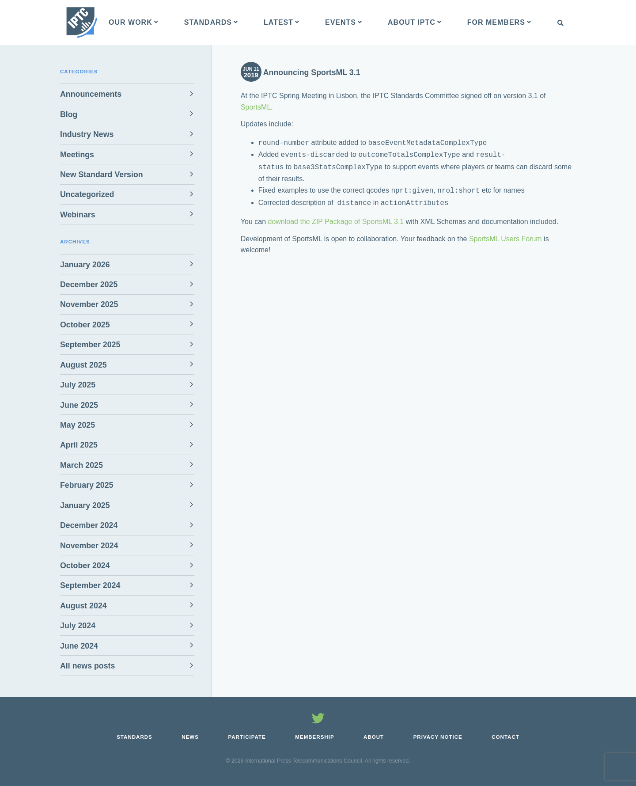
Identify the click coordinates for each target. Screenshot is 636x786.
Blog (68, 114)
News (190, 737)
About (373, 737)
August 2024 (83, 605)
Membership (314, 737)
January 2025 (85, 505)
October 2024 (85, 565)
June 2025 (79, 405)
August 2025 (83, 365)
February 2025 (86, 485)
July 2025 (77, 384)
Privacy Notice (437, 737)
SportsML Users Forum (505, 234)
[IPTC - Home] (82, 22)
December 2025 (88, 284)
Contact (505, 737)
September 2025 (90, 344)
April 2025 (79, 444)
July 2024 (77, 625)
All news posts (87, 665)
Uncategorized (87, 194)
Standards (134, 737)
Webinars (77, 214)
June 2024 (79, 646)
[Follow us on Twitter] (318, 719)
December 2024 (88, 525)
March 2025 (81, 465)
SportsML (256, 107)
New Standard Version (101, 174)
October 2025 (85, 324)
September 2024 (90, 585)
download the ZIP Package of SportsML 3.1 (336, 217)
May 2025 (77, 425)
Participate (246, 737)
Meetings (77, 154)
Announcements (90, 94)
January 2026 (85, 264)
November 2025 (89, 304)
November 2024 (89, 545)
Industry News (87, 134)
